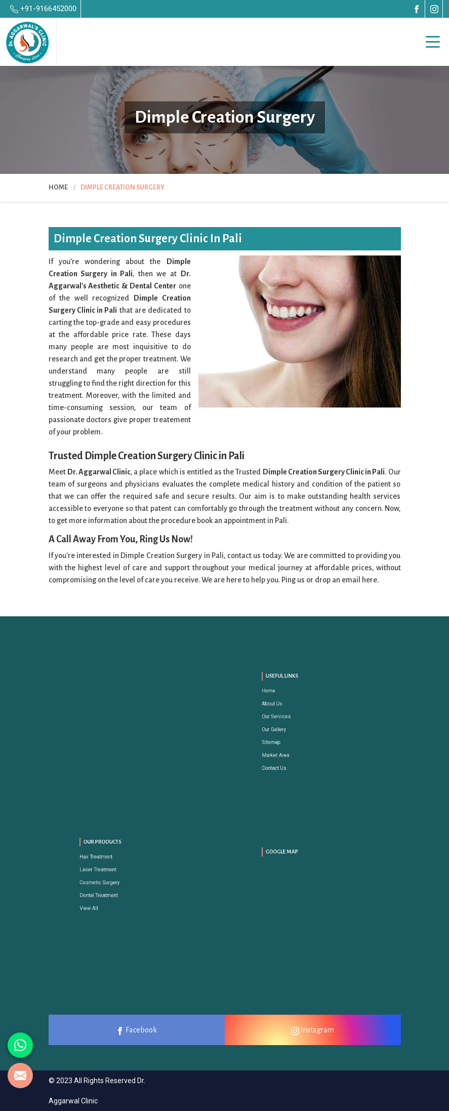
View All (106, 896)
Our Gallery (290, 727)
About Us (289, 712)
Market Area (291, 743)
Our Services (292, 719)
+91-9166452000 (43, 8)
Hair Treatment (110, 865)
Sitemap (288, 735)
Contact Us (290, 751)
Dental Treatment (112, 888)
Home (58, 187)
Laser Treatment (112, 872)
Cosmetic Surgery (113, 880)
